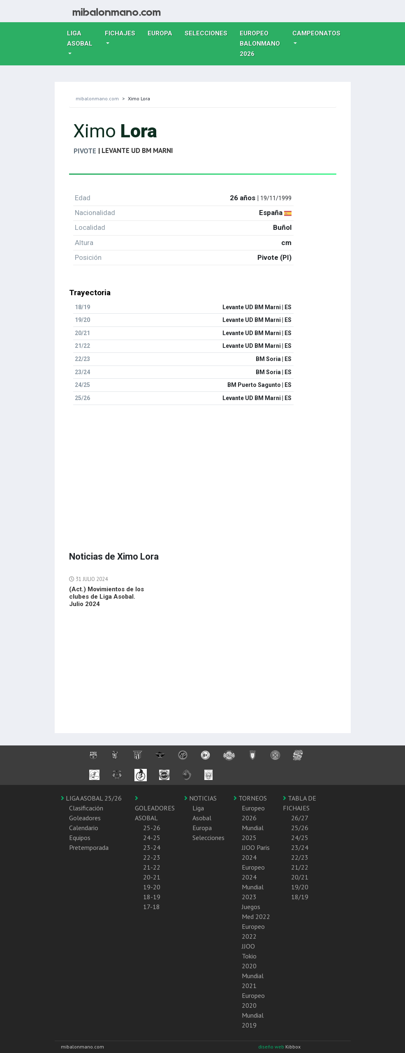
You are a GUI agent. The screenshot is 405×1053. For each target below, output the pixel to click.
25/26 (299, 828)
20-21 (151, 877)
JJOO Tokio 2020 (249, 956)
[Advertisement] (202, 469)
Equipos (79, 837)
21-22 (151, 867)
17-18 (151, 907)
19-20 (151, 887)
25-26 (151, 828)
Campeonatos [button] (316, 33)
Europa (163, 32)
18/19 (299, 897)
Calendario (83, 828)
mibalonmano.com (97, 98)
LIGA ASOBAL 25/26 (91, 798)
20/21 (299, 877)
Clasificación (86, 808)
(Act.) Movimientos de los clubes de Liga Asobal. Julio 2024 (106, 597)
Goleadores (85, 818)
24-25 (151, 837)
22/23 (299, 857)
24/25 (299, 837)
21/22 (299, 867)
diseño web (271, 1047)
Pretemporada (89, 847)
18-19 (151, 897)
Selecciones (209, 32)
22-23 (151, 857)
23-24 (151, 847)
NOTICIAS (200, 798)
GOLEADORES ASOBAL (155, 808)
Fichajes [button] (120, 33)
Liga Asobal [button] (80, 38)
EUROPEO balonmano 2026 (263, 44)
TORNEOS (250, 798)
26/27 (299, 818)
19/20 (299, 887)
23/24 (299, 847)
